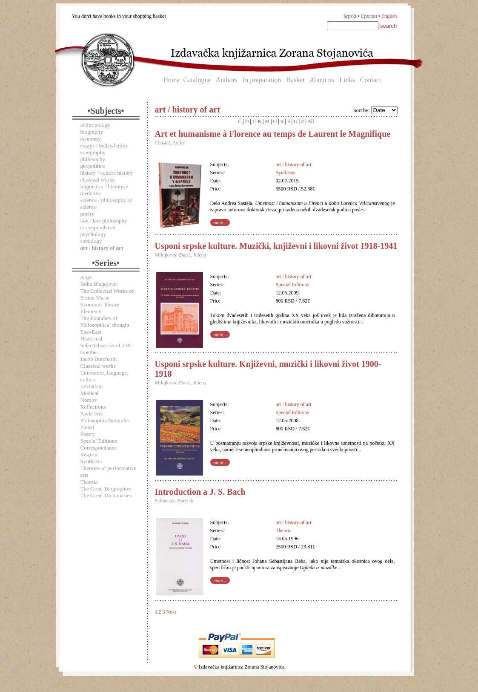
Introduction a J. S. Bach (200, 491)
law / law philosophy (103, 220)
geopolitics (92, 166)
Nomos (88, 400)
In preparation (262, 80)
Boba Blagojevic (99, 284)
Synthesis (91, 461)
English (389, 16)
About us (321, 80)
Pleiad (87, 427)
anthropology (95, 125)
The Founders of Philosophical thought (104, 321)
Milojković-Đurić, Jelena (180, 255)
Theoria (89, 482)
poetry (87, 213)
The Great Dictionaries (106, 495)
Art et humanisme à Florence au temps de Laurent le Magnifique (273, 133)
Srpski (350, 16)
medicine (90, 193)
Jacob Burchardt (98, 359)
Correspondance (98, 447)
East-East (91, 332)
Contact (370, 80)
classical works (97, 179)
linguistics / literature (104, 186)
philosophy (93, 159)
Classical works (98, 366)
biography (91, 132)
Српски (369, 16)
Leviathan (91, 386)
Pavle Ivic (91, 413)
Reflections (93, 407)
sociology (91, 241)
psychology (93, 234)
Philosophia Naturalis (104, 420)
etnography (93, 152)
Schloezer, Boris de (175, 501)
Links (347, 80)
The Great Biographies (106, 488)
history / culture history (106, 173)
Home (171, 80)
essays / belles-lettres (104, 145)
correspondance (98, 227)
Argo (86, 277)
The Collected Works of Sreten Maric (107, 294)
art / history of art (294, 164)
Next (171, 612)
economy (90, 139)
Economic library (100, 304)
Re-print (89, 454)
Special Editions (98, 441)
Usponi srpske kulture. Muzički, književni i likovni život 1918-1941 (276, 246)
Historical (91, 338)
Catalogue (197, 80)
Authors (227, 80)
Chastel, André (170, 143)
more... (220, 222)
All (310, 121)
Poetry (87, 434)
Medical (89, 393)
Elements (90, 311)
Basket (295, 80)
